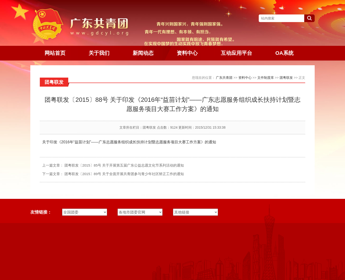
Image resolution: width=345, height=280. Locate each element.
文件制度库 (265, 77)
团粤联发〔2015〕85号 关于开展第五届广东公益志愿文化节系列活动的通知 (124, 165)
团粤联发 (286, 77)
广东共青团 (224, 77)
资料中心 (245, 77)
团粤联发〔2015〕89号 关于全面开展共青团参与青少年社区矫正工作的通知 (124, 174)
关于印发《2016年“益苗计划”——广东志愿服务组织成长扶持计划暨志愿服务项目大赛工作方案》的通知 (129, 142)
